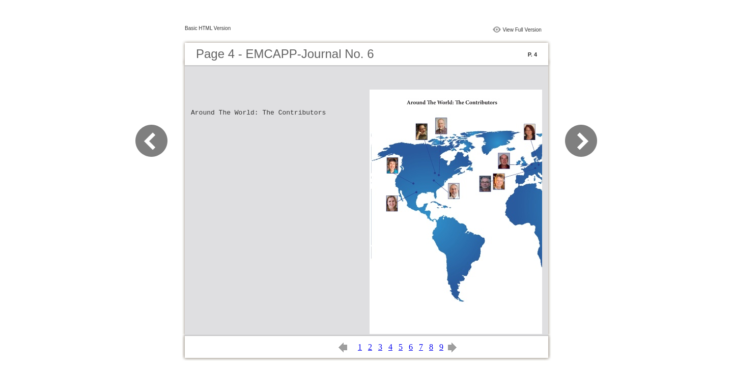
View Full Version (522, 30)
